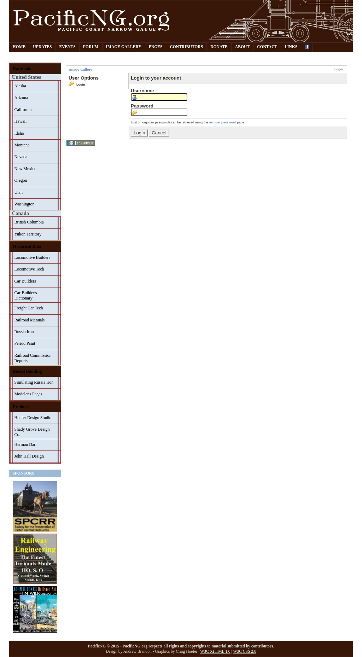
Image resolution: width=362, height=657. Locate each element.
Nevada (21, 156)
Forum (91, 47)
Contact (267, 47)
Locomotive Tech (29, 269)
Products (21, 406)
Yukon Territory (28, 234)
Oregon (20, 180)
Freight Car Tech (28, 308)
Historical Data (27, 246)
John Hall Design (29, 456)
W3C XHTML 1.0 (215, 651)
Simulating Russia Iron (34, 382)
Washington (24, 204)
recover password (222, 122)
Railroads (22, 68)
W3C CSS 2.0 (244, 651)
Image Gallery (123, 47)
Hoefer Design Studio (33, 417)
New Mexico (25, 168)
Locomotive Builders (32, 257)
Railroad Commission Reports (33, 358)
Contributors (186, 47)
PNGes (156, 47)
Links (291, 47)
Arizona (21, 97)
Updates (42, 47)
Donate (219, 47)
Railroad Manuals (29, 320)
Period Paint (24, 343)
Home (19, 47)
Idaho (19, 133)
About (242, 47)
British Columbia (29, 222)
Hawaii (20, 121)
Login (338, 69)
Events (67, 47)
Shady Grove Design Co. (32, 432)
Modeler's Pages (28, 393)
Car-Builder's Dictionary (25, 295)
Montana (22, 145)
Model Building (27, 371)
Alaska (20, 85)
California (23, 109)
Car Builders (25, 281)
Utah (18, 192)
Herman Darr (25, 444)
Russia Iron (24, 331)
